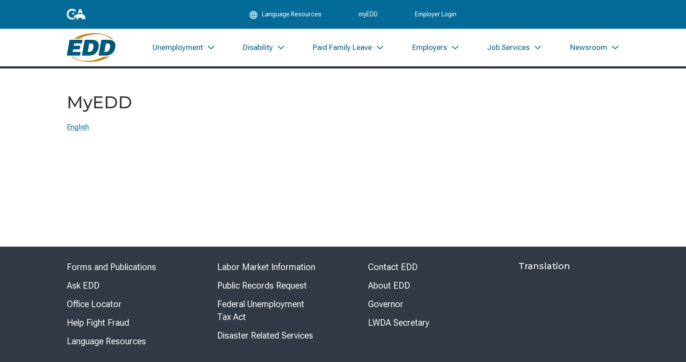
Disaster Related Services (265, 335)
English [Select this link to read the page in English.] (78, 127)
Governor (385, 304)
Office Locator (94, 304)
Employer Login (435, 14)
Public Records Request (262, 285)
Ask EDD (83, 285)
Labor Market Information (266, 267)
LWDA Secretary (398, 322)
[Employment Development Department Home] (91, 47)
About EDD (389, 285)
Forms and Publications (111, 267)
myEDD (368, 14)
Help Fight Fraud (98, 322)
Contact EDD (393, 267)
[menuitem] (183, 47)
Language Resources (106, 341)
